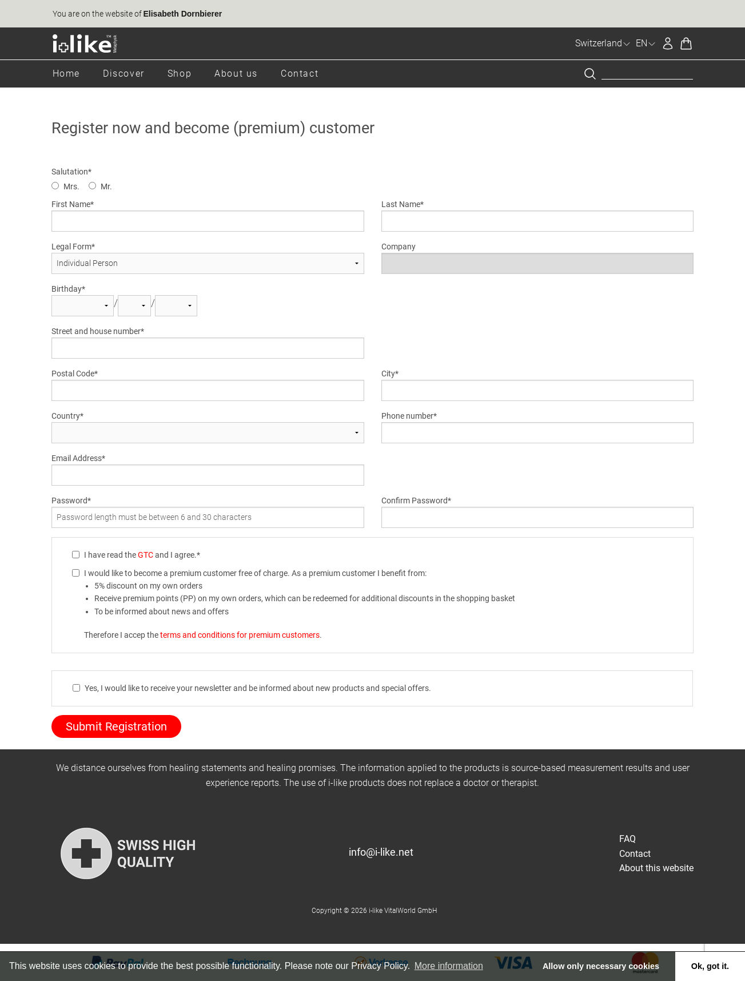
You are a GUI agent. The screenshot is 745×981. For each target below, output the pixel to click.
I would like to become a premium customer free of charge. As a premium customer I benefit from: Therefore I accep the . (299, 604)
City (388, 373)
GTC (145, 554)
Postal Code (72, 373)
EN (646, 43)
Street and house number (96, 331)
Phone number (407, 415)
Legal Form (71, 246)
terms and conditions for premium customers (240, 635)
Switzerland (603, 43)
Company (398, 246)
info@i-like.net (381, 852)
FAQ (627, 838)
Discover (124, 73)
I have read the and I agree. (140, 554)
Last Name (400, 204)
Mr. (106, 186)
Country (65, 415)
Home (66, 73)
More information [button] (449, 966)
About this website (656, 868)
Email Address (76, 458)
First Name (70, 204)
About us (236, 73)
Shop (180, 73)
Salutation (69, 171)
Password (69, 500)
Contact (299, 73)
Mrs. (71, 186)
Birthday (66, 288)
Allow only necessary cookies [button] (601, 966)
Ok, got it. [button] (710, 966)
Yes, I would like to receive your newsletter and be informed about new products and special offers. (258, 688)
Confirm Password (414, 500)
